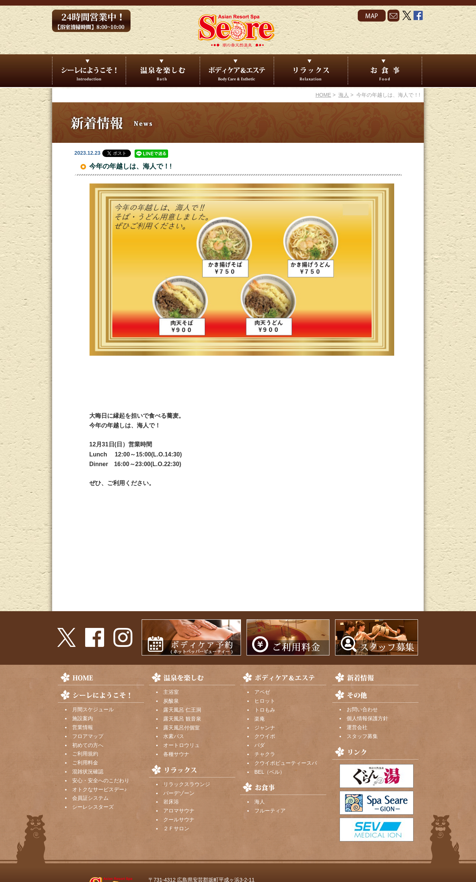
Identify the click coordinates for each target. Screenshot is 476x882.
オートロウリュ (181, 745)
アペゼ (262, 692)
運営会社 (357, 727)
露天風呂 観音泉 (182, 719)
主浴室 (171, 692)
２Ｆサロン (176, 828)
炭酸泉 (171, 701)
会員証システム (90, 798)
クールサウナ (178, 819)
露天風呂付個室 (181, 728)
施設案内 (82, 718)
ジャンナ (264, 728)
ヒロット (264, 701)
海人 (343, 95)
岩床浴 (171, 802)
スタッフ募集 (362, 736)
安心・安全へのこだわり (100, 780)
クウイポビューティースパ (285, 763)
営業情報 (82, 727)
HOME (323, 95)
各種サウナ (176, 754)
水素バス (173, 736)
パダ (259, 745)
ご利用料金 (85, 763)
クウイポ (264, 736)
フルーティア (270, 811)
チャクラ (264, 754)
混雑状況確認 (87, 771)
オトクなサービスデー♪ (99, 789)
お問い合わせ (362, 709)
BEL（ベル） (269, 772)
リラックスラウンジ (186, 784)
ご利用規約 (85, 754)
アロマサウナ (178, 811)
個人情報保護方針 (367, 718)
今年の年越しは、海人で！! (130, 166)
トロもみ (264, 710)
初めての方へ (87, 745)
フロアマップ (87, 736)
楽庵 (259, 719)
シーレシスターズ (93, 807)
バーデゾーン (178, 793)
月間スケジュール (93, 709)
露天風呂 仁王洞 (182, 710)
